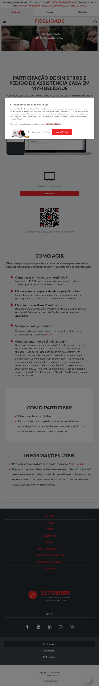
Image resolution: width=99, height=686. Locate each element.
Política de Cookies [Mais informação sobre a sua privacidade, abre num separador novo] (53, 124)
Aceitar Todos (62, 132)
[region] (49, 118)
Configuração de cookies (39, 132)
